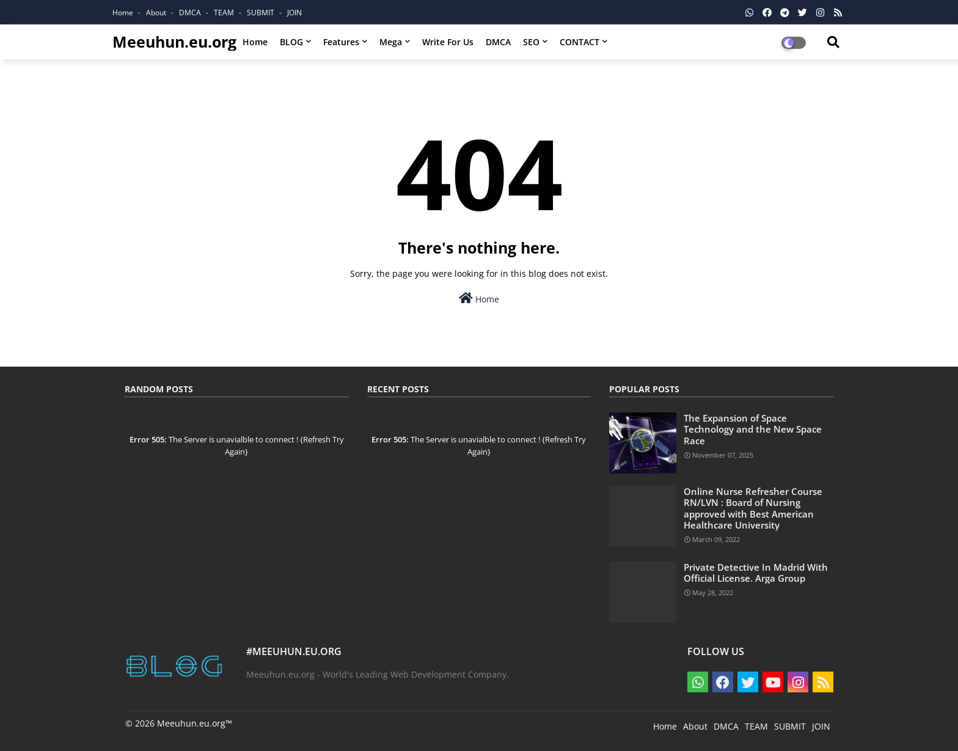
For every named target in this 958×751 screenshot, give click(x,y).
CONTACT (579, 42)
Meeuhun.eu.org (174, 41)
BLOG (291, 42)
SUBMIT (261, 12)
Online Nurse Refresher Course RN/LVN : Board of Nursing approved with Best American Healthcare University (753, 508)
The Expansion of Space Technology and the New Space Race (753, 429)
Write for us (448, 42)
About (157, 12)
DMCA (191, 12)
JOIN (294, 12)
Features (341, 42)
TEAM (225, 12)
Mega (390, 42)
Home (123, 12)
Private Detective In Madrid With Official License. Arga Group (756, 573)
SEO (531, 42)
